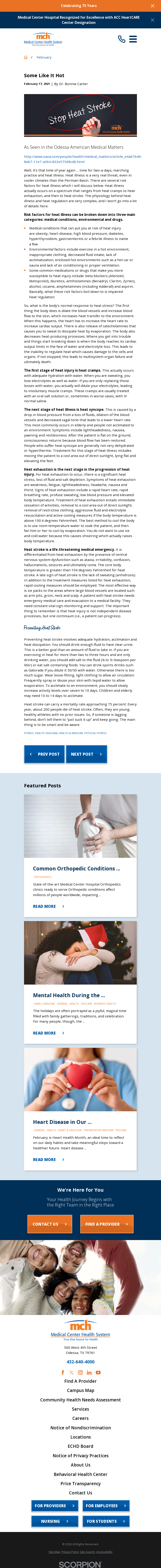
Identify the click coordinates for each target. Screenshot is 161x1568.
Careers (80, 1418)
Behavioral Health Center (80, 1474)
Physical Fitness (95, 733)
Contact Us (80, 1493)
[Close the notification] (152, 5)
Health (40, 733)
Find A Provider (80, 1381)
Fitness (29, 733)
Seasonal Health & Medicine (64, 733)
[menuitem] (54, 1552)
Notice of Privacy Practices (81, 1456)
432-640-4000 (80, 1362)
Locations (80, 1437)
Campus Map (80, 1390)
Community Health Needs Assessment (80, 1400)
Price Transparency (80, 1484)
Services (80, 1409)
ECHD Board (80, 1446)
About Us (80, 1465)
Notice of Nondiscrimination (80, 1428)
